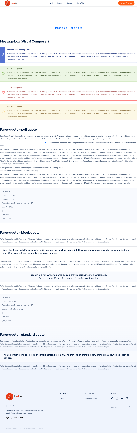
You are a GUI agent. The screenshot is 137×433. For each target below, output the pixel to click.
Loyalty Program (126, 3)
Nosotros (60, 3)
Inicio (51, 3)
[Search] (129, 407)
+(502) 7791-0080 (14, 418)
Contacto (70, 3)
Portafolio (80, 3)
